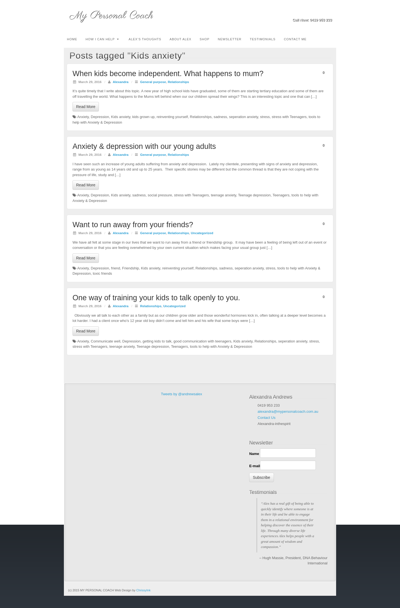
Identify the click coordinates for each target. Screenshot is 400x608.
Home (72, 39)
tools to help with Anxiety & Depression (221, 346)
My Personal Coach (111, 15)
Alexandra (121, 82)
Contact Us (266, 418)
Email (305, 12)
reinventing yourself (172, 117)
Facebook (313, 12)
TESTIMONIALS (263, 39)
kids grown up (143, 117)
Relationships (178, 82)
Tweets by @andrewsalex (181, 394)
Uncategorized (202, 233)
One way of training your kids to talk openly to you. (156, 298)
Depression (100, 117)
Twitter (328, 12)
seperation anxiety (243, 117)
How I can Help (102, 39)
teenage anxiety (223, 195)
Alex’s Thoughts (145, 39)
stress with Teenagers (289, 117)
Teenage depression (254, 195)
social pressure (160, 195)
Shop (204, 39)
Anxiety (83, 117)
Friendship (130, 268)
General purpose (153, 82)
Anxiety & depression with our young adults (144, 146)
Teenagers (280, 195)
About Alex (180, 39)
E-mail (254, 466)
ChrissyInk (143, 590)
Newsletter (229, 39)
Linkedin (320, 12)
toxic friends (102, 273)
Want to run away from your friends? (132, 225)
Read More (85, 106)
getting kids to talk (156, 341)
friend (115, 268)
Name (254, 454)
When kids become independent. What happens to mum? (167, 73)
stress (265, 117)
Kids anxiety (120, 117)
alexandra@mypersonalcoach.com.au (288, 411)
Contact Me (295, 39)
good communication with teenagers (202, 341)
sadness (220, 117)
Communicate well (105, 341)
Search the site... (332, 38)
